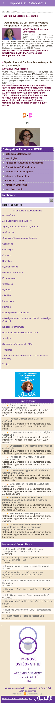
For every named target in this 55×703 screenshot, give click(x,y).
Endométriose (9, 278)
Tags (14, 11)
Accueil (5, 11)
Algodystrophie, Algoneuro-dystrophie (20, 226)
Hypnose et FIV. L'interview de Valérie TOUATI (28, 589)
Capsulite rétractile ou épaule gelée (19, 238)
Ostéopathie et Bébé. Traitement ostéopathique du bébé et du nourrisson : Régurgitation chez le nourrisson (22, 527)
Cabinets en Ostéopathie (15, 176)
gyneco (27, 85)
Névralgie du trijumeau (13, 327)
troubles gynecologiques (34, 102)
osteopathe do (23, 90)
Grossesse (7, 284)
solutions (25, 97)
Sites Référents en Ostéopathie (25, 513)
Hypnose (6, 289)
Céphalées (7, 243)
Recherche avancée (12, 205)
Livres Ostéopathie (12, 189)
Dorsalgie (7, 261)
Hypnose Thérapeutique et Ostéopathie (22, 162)
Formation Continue (13, 180)
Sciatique (6, 338)
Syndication (32, 694)
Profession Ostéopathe (14, 185)
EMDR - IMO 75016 (12, 50)
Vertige (5, 364)
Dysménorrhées (10, 266)
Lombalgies (8, 301)
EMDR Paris (8, 53)
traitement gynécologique (29, 100)
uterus (5, 105)
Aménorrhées (9, 232)
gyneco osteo (39, 85)
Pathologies (11, 158)
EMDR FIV (42, 50)
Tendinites (7, 349)
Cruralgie (6, 255)
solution (14, 97)
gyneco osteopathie (12, 87)
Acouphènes (8, 215)
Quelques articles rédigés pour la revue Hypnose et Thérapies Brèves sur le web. (23, 573)
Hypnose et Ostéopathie (27, 3)
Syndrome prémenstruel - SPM (17, 344)
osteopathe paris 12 (16, 92)
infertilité (20, 55)
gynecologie (30, 87)
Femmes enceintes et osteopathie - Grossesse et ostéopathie (23, 406)
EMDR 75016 (29, 50)
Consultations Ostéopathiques (20, 167)
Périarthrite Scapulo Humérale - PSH (20, 332)
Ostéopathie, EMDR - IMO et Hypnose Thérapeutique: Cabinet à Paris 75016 (25, 24)
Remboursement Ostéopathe (17, 171)
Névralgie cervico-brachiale (15, 312)
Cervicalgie (7, 249)
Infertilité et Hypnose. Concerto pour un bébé (27, 595)
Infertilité (6, 295)
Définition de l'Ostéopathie (18, 154)
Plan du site (17, 694)
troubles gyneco (10, 102)
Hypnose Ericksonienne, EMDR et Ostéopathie (28, 609)
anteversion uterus (12, 85)
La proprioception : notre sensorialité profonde (27, 566)
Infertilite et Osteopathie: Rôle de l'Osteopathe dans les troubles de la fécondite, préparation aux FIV (24, 500)
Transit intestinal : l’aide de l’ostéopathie (24, 615)
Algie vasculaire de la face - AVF (18, 221)
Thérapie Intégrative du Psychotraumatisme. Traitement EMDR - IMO (25, 558)
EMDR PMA (22, 53)
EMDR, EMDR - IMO (12, 272)
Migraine (6, 307)
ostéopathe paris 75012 (22, 95)
